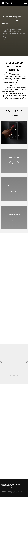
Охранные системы (14, 186)
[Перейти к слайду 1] (10, 375)
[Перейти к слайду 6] (17, 375)
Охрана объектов (14, 157)
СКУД (14, 129)
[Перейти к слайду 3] (13, 375)
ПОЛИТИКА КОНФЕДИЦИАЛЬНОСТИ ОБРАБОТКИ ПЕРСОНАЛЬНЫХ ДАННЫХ (11, 488)
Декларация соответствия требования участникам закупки (10, 485)
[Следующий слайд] (27, 362)
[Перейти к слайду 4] (14, 375)
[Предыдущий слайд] (1, 362)
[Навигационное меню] (25, 3)
